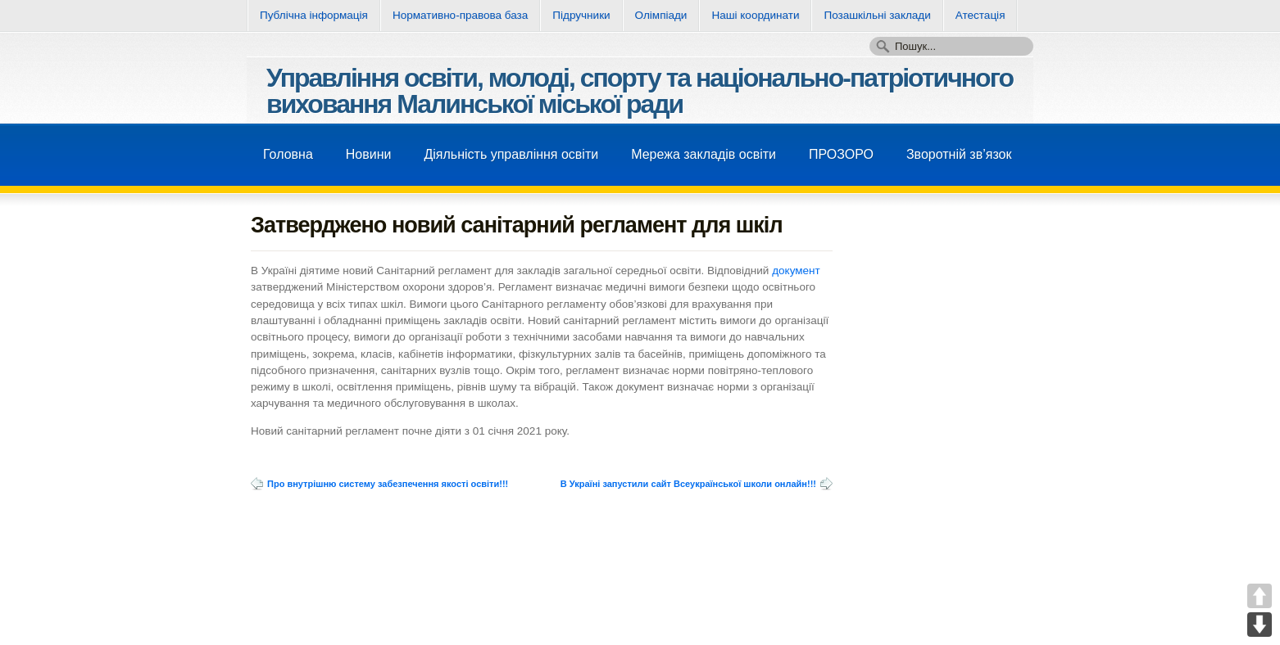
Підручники (581, 15)
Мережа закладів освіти (703, 154)
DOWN (1259, 624)
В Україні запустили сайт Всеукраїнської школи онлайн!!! (688, 484)
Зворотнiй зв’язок (959, 154)
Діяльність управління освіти (511, 154)
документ (796, 270)
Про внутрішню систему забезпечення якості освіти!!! (387, 484)
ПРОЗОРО (841, 154)
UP (1259, 596)
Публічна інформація (314, 15)
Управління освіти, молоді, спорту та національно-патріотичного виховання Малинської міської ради (639, 91)
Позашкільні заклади (877, 15)
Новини (369, 154)
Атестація (980, 15)
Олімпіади (661, 15)
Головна (288, 154)
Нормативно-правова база (460, 15)
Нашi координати (755, 15)
